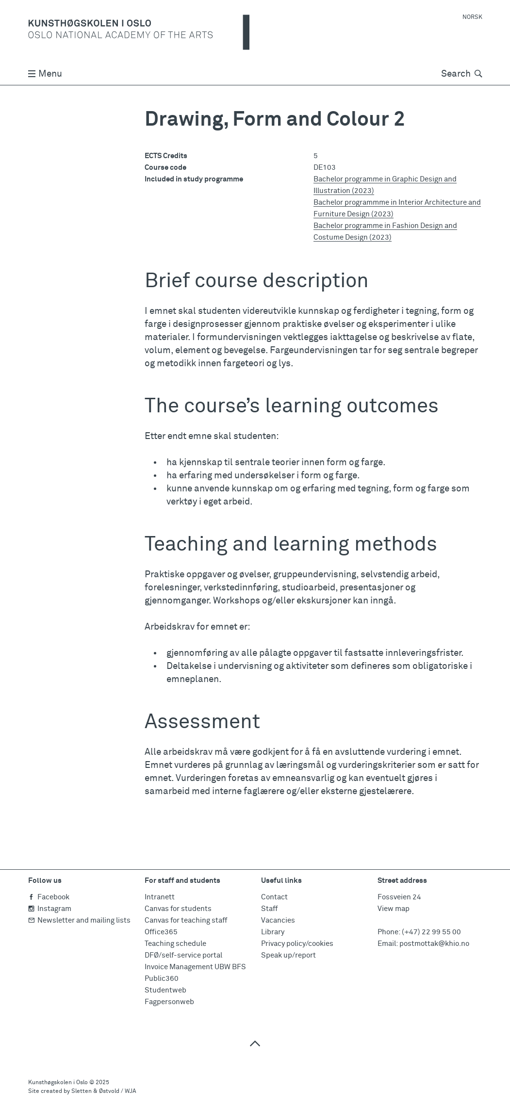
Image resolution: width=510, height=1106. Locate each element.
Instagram (49, 908)
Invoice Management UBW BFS (195, 967)
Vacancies (278, 920)
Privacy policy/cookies (297, 943)
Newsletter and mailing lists (79, 920)
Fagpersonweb (169, 1002)
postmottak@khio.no (434, 943)
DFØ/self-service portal (183, 955)
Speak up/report (288, 955)
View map (394, 908)
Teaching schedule (175, 943)
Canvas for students (178, 908)
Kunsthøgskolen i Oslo (58, 1083)
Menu (45, 74)
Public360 (162, 978)
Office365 (161, 932)
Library (272, 932)
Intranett (160, 897)
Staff (269, 908)
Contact (274, 897)
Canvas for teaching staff (186, 920)
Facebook (48, 897)
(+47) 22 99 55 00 (431, 932)
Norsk (472, 17)
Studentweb (165, 990)
